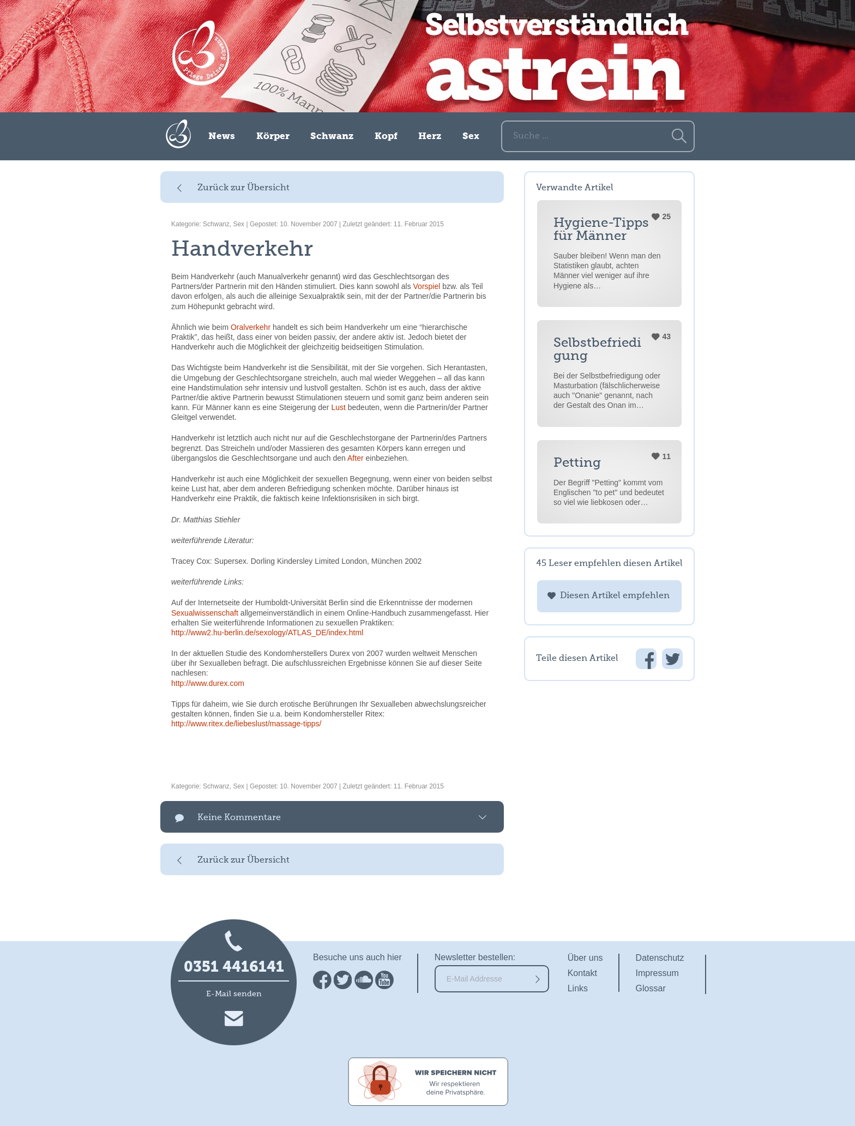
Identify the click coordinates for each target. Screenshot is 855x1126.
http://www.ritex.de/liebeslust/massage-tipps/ (246, 723)
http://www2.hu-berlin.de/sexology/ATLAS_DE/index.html (267, 632)
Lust (338, 407)
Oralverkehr (250, 327)
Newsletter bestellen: (475, 957)
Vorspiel (427, 286)
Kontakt (582, 973)
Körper (273, 136)
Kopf (386, 136)
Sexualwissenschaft (204, 613)
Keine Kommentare (239, 818)
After (355, 458)
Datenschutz (660, 957)
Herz (429, 136)
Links (578, 988)
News (221, 136)
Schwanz (331, 136)
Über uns (585, 957)
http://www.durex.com (207, 683)
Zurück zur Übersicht (243, 188)
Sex (470, 136)
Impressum (657, 973)
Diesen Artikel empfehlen (615, 596)
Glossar (651, 988)
